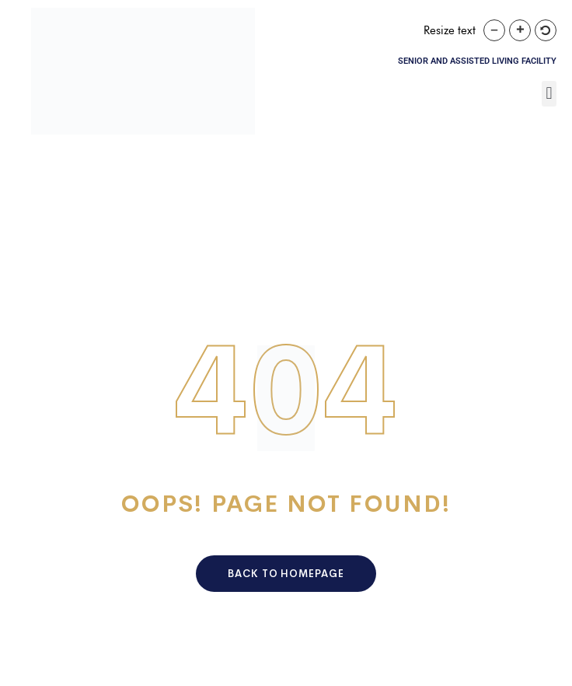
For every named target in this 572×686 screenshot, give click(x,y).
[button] (549, 94)
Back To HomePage (286, 573)
